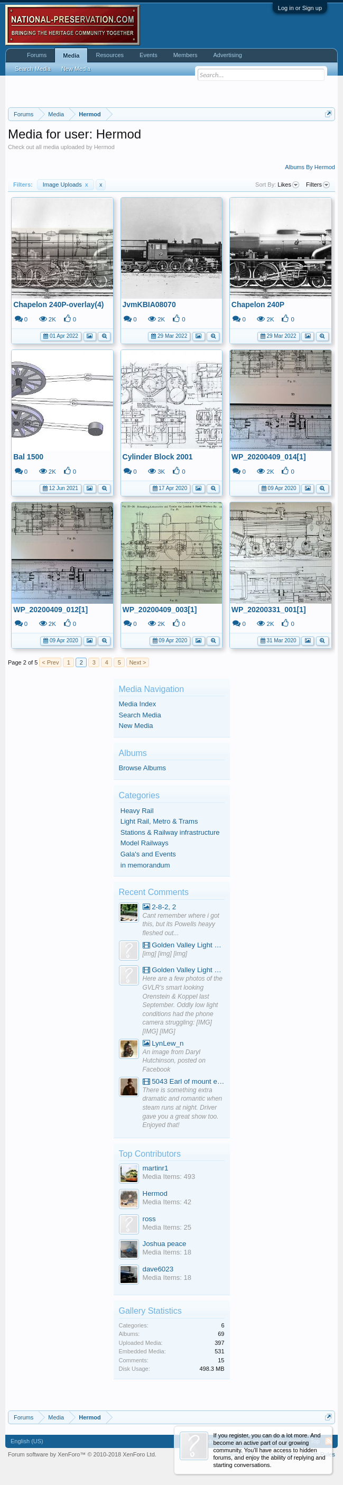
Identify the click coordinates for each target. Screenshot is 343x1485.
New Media (136, 726)
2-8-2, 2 (160, 907)
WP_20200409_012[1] (50, 609)
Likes (288, 185)
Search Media (140, 715)
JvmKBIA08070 (149, 304)
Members (185, 55)
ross (149, 1219)
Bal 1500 (28, 457)
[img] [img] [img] (165, 953)
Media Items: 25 (167, 1227)
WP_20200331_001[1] (268, 609)
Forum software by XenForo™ (82, 1454)
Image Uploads (65, 184)
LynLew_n (163, 1043)
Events (148, 55)
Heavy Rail (137, 811)
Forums (37, 55)
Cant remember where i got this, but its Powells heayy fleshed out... (181, 924)
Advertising (228, 55)
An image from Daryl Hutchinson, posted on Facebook (174, 1060)
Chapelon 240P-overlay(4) (58, 304)
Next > (137, 662)
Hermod (155, 1193)
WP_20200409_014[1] (268, 457)
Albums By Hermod (310, 167)
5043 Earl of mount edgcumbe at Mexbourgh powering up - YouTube (184, 1081)
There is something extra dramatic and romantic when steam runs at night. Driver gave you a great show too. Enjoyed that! (183, 1107)
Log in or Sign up (300, 8)
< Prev (50, 662)
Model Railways (144, 843)
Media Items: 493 (169, 1176)
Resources (110, 55)
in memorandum (145, 865)
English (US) (27, 1441)
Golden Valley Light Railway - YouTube (184, 945)
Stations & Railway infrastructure (170, 832)
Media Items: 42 (167, 1202)
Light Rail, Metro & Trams (159, 821)
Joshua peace (165, 1244)
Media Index (137, 704)
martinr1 (156, 1168)
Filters (318, 185)
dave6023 (158, 1269)
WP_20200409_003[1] (160, 609)
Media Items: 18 (167, 1252)
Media (71, 55)
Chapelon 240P (257, 304)
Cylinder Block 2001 (158, 457)
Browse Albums (142, 768)
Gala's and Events (148, 854)
